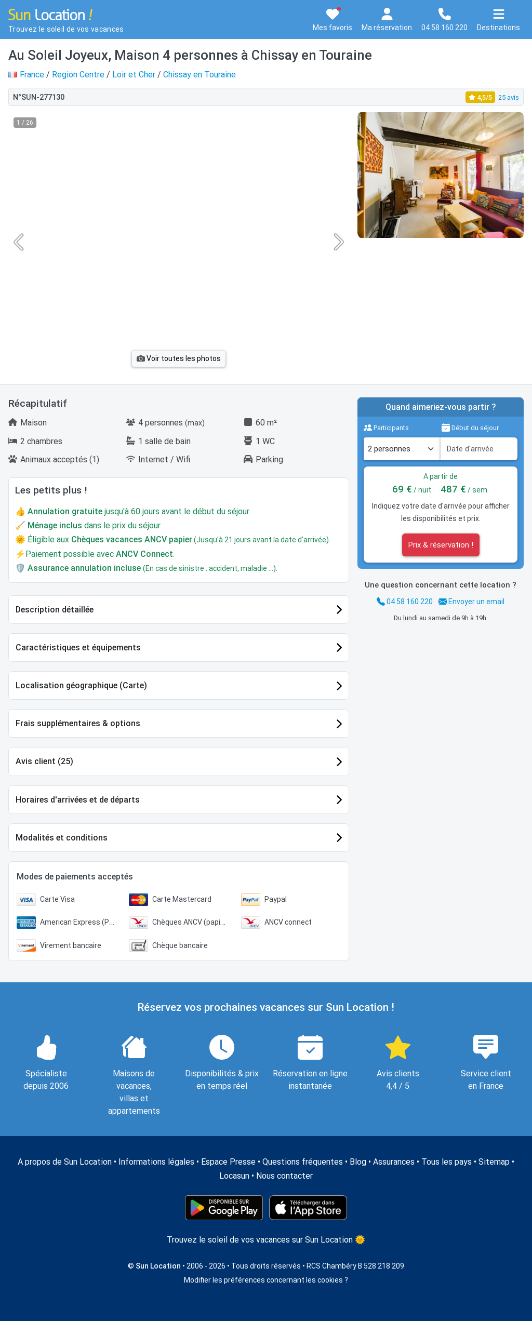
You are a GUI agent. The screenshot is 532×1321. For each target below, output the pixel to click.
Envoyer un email (471, 601)
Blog (358, 1162)
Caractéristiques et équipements (78, 647)
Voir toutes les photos (179, 358)
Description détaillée (55, 610)
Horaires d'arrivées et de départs (78, 800)
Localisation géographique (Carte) (81, 685)
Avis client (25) (44, 761)
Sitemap (494, 1162)
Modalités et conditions (62, 838)
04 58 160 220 (405, 601)
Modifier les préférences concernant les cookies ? (266, 1280)
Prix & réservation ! (440, 545)
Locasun (234, 1176)
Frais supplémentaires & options (78, 723)
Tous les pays (446, 1162)
